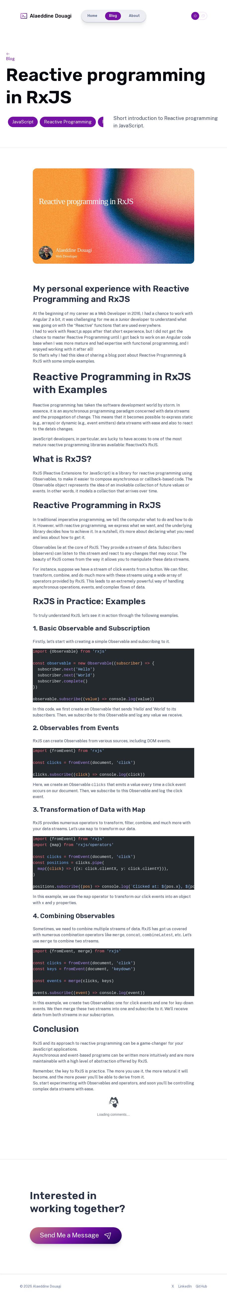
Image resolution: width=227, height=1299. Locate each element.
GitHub (201, 1286)
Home (92, 16)
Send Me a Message (76, 1235)
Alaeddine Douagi (46, 16)
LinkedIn (185, 1286)
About (134, 16)
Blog (113, 16)
